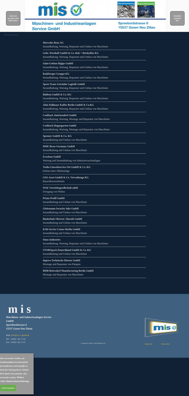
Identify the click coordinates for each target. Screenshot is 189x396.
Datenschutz (165, 344)
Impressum (148, 344)
